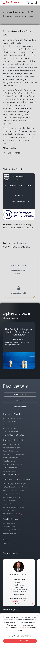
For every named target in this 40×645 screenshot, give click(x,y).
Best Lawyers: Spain (9, 428)
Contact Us (6, 543)
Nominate (20, 401)
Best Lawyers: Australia (10, 425)
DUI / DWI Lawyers (9, 500)
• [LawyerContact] (21, 604)
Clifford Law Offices (18, 579)
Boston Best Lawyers (10, 468)
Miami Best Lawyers (9, 471)
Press (4, 536)
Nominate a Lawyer (9, 533)
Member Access (20, 407)
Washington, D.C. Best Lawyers (13, 454)
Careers (5, 540)
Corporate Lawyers (9, 504)
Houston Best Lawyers (10, 457)
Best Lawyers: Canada (10, 421)
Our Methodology (9, 526)
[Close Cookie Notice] (38, 615)
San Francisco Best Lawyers (12, 464)
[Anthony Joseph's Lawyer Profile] (18, 269)
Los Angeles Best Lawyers (11, 447)
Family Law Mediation (24, 227)
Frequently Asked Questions (12, 530)
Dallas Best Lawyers (9, 461)
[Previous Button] (4, 582)
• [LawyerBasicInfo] (15, 604)
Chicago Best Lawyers (10, 451)
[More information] (24, 601)
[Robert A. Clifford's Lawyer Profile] (19, 569)
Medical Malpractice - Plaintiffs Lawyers (16, 487)
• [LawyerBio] (18, 604)
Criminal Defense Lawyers (11, 497)
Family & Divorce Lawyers (11, 494)
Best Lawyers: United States (12, 418)
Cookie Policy (24, 628)
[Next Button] (33, 582)
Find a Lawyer (20, 394)
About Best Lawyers (9, 523)
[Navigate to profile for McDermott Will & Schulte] (19, 196)
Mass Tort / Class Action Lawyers (14, 490)
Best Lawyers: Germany (11, 432)
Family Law (8, 227)
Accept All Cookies (20, 641)
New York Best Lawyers (11, 444)
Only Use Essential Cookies (20, 636)
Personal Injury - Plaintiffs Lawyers (14, 483)
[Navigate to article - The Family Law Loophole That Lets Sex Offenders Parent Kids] (19, 345)
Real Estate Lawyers (9, 510)
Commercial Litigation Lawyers (13, 507)
